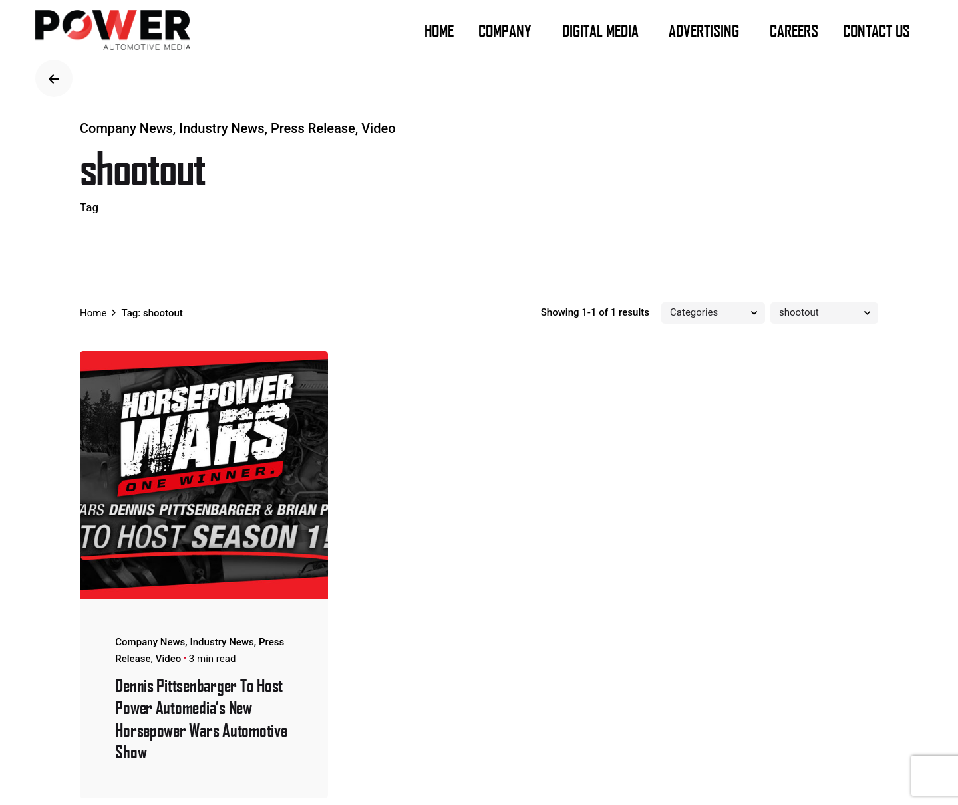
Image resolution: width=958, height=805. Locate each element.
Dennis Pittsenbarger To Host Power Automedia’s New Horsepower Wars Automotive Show (201, 717)
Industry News (221, 128)
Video (378, 128)
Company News (126, 128)
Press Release (313, 128)
